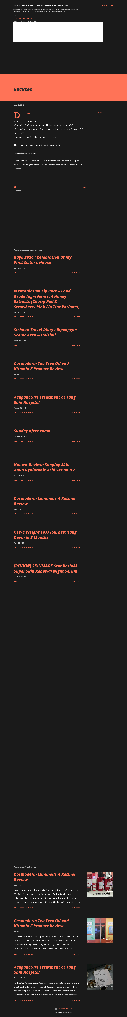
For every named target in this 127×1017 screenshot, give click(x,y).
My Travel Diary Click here (24, 18)
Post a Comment (26, 317)
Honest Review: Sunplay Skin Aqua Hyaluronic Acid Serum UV (44, 467)
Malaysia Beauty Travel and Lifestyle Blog (40, 5)
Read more (76, 273)
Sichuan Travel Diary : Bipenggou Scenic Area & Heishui (45, 332)
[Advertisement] (59, 60)
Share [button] (100, 113)
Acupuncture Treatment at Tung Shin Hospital (45, 399)
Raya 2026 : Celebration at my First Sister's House (42, 259)
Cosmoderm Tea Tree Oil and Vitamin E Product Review (41, 366)
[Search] (104, 5)
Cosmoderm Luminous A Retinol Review (44, 501)
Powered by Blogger (63, 1009)
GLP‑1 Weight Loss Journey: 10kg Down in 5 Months (45, 534)
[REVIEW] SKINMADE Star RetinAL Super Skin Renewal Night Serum (46, 568)
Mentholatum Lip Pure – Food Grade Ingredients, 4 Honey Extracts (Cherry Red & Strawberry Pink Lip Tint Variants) (47, 298)
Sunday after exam (32, 431)
